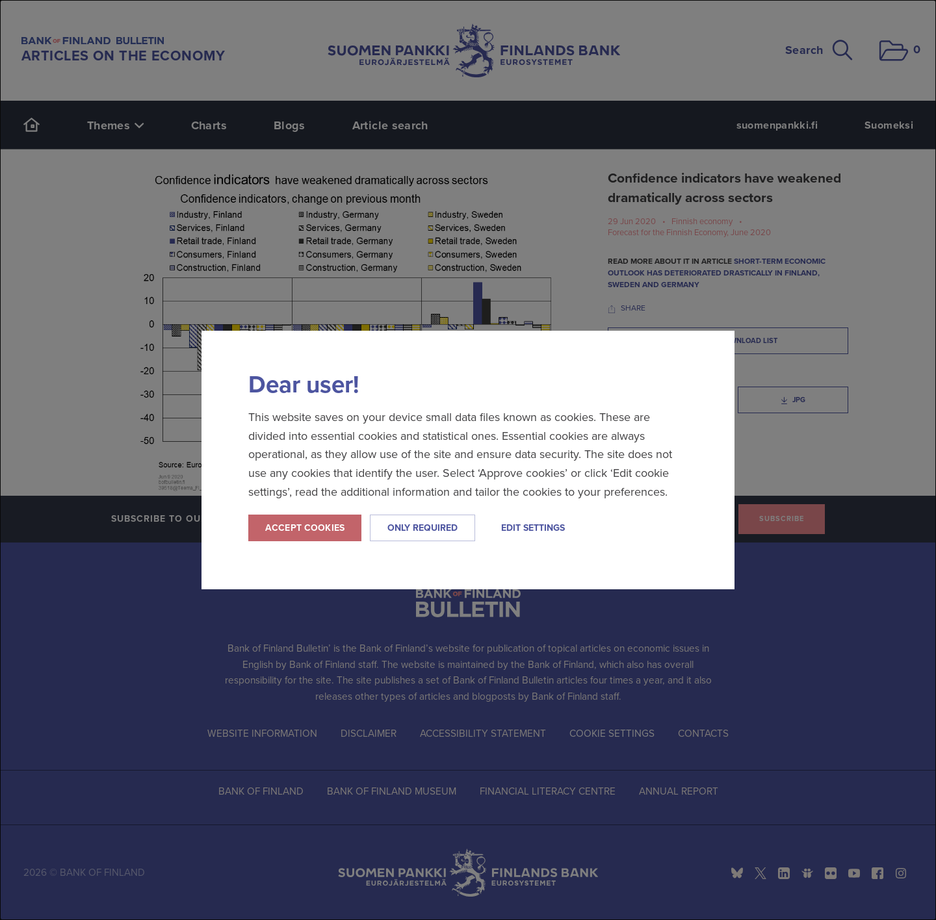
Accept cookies (304, 527)
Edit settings (533, 527)
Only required (422, 527)
